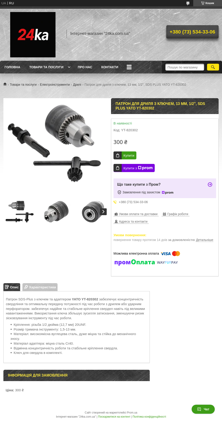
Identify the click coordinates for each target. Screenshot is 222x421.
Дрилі (77, 84)
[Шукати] (213, 67)
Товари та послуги (46, 67)
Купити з (138, 168)
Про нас (85, 67)
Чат (203, 409)
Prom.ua (132, 412)
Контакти (109, 67)
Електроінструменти (55, 84)
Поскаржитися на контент (114, 416)
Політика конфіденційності (149, 416)
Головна (12, 67)
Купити (128, 155)
